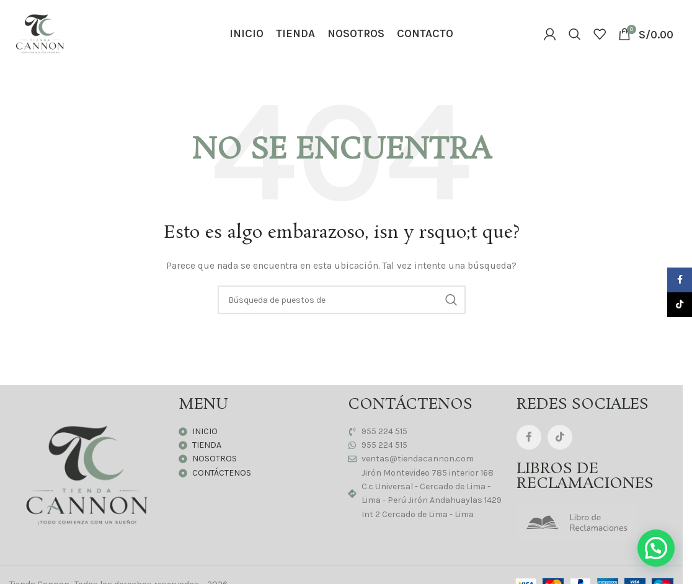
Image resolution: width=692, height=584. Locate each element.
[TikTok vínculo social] (560, 437)
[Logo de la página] (40, 33)
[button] (656, 548)
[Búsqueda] (574, 34)
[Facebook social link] (529, 437)
